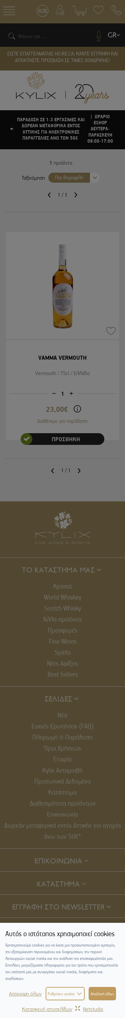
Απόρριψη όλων (25, 993)
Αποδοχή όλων (102, 993)
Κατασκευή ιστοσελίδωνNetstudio (62, 1009)
